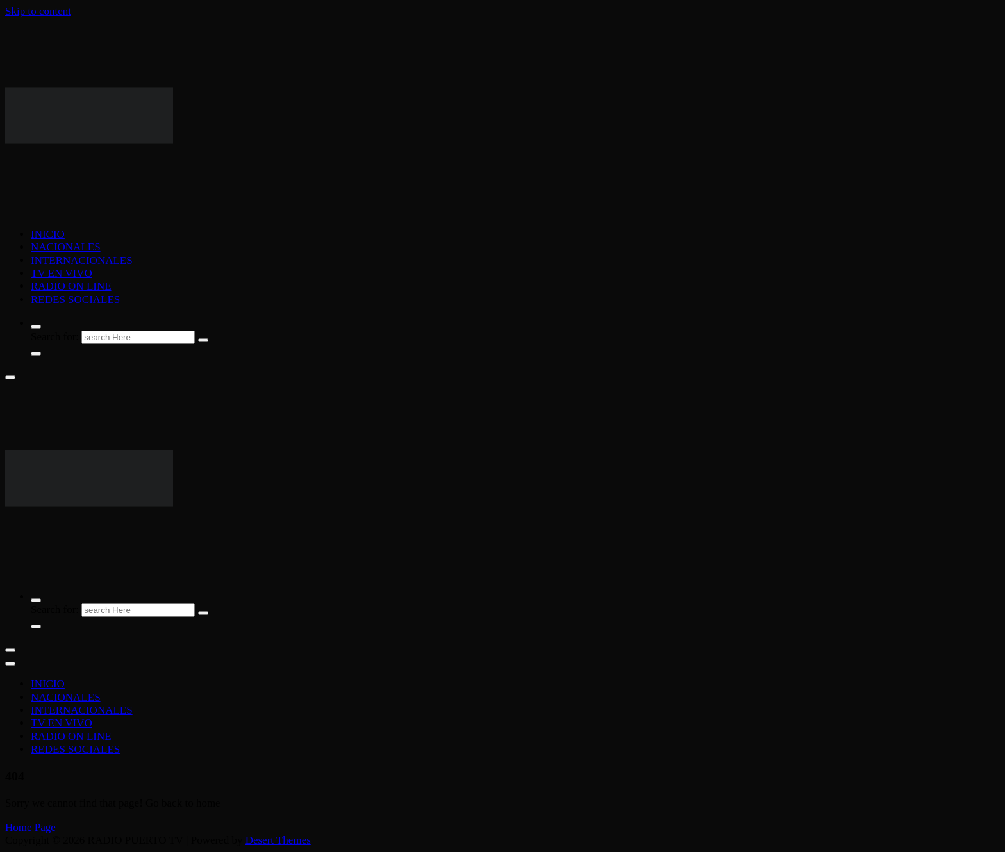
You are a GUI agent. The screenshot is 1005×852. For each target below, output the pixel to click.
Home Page (30, 827)
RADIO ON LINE (71, 286)
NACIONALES (66, 247)
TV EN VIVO (61, 273)
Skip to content (38, 11)
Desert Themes (278, 840)
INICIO (48, 234)
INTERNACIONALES (82, 260)
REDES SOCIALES (75, 299)
